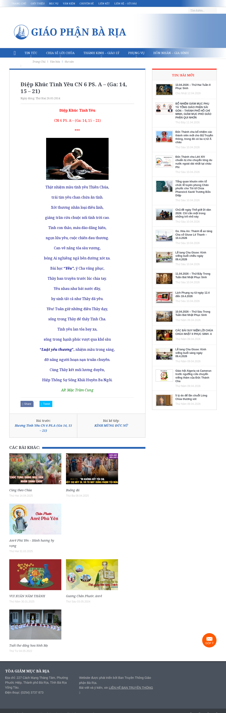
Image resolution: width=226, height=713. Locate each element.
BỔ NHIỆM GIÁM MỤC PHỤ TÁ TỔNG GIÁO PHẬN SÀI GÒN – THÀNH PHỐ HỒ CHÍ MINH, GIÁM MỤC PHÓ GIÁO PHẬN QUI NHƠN (193, 110)
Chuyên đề (86, 3)
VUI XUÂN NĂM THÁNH (27, 596)
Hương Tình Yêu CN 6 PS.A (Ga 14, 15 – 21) (43, 427)
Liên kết (104, 3)
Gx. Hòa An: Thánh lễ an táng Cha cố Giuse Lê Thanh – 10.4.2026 (193, 235)
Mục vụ (53, 3)
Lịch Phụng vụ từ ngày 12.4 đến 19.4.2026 (192, 294)
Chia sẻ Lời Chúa (60, 53)
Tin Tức (30, 53)
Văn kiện (69, 3)
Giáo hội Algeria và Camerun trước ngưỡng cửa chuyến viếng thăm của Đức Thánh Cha (193, 376)
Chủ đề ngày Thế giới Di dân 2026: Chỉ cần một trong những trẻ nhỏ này (193, 213)
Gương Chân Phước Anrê (84, 596)
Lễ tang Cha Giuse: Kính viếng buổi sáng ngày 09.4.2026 (190, 353)
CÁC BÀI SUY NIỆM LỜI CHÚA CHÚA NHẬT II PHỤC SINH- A (194, 332)
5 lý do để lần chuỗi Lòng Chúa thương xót (191, 397)
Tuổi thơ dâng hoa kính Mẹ (28, 645)
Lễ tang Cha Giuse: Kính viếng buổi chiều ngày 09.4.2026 (190, 256)
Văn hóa (21, 62)
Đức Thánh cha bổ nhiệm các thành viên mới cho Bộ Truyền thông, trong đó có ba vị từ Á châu (194, 137)
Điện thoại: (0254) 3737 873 (24, 692)
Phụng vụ (136, 53)
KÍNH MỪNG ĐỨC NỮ (111, 425)
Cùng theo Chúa (20, 490)
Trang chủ (18, 3)
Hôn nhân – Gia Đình (171, 53)
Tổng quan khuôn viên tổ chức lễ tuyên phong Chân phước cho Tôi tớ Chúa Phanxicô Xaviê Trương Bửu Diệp (193, 188)
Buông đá (72, 490)
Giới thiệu (38, 3)
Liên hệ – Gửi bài (125, 3)
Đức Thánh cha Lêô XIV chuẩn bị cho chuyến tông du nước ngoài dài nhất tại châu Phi (193, 162)
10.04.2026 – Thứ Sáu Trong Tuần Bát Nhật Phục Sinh (192, 313)
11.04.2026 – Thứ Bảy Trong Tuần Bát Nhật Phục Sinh (192, 275)
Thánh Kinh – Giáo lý (101, 53)
